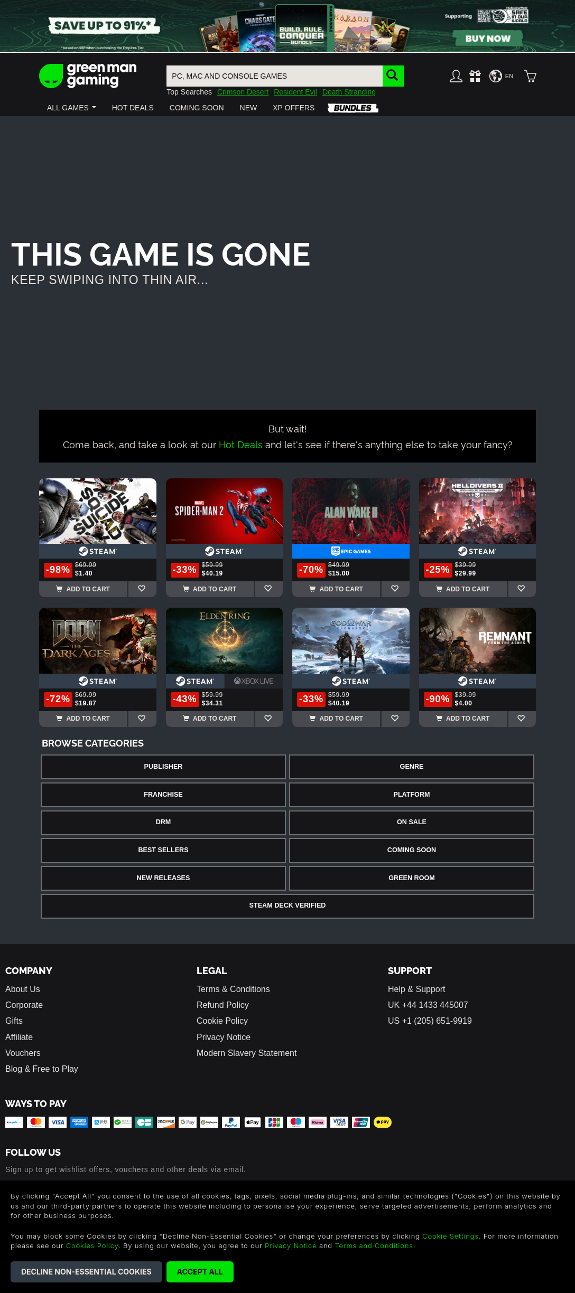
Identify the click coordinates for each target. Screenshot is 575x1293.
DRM (163, 822)
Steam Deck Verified (287, 905)
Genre (412, 766)
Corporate (24, 1005)
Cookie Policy (222, 1020)
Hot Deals (241, 443)
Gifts (14, 1020)
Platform (411, 794)
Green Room (411, 878)
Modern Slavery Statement (246, 1053)
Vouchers (23, 1053)
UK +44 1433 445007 (428, 1005)
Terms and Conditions (374, 1245)
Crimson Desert (242, 92)
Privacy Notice (224, 1037)
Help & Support (417, 989)
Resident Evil (295, 92)
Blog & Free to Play (41, 1068)
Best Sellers (163, 850)
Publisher (163, 766)
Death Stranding (349, 92)
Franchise (163, 794)
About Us (22, 989)
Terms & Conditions (233, 989)
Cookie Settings (450, 1236)
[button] (71, 107)
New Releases (163, 878)
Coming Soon (411, 850)
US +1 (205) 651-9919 (430, 1020)
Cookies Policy (92, 1245)
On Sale (411, 822)
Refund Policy (223, 1005)
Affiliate (19, 1037)
